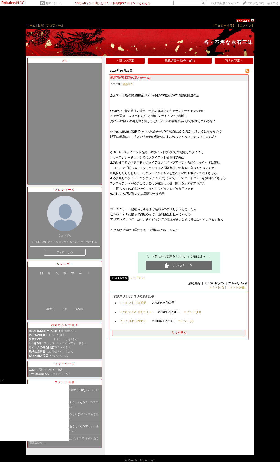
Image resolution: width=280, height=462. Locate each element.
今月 (64, 309)
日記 (41, 25)
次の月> (79, 309)
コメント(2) (216, 287)
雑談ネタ (128, 84)
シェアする (137, 278)
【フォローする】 (224, 25)
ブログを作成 (255, 3)
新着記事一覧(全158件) (179, 60)
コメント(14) (192, 312)
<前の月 (50, 309)
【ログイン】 (245, 25)
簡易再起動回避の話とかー (128, 77)
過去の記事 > (233, 60)
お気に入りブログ (64, 325)
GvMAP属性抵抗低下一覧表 (46, 369)
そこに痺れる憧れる (133, 321)
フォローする (65, 252)
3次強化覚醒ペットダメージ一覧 (49, 374)
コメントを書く (236, 287)
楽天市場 (272, 3)
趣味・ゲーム (53, 3)
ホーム (31, 25)
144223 (243, 20)
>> (225, 3)
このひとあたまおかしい (136, 312)
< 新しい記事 (125, 60)
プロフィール (55, 25)
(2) (149, 77)
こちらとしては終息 (133, 302)
